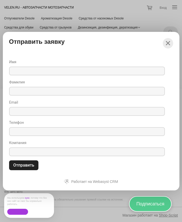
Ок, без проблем (17, 212)
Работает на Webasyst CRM (94, 181)
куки (27, 198)
